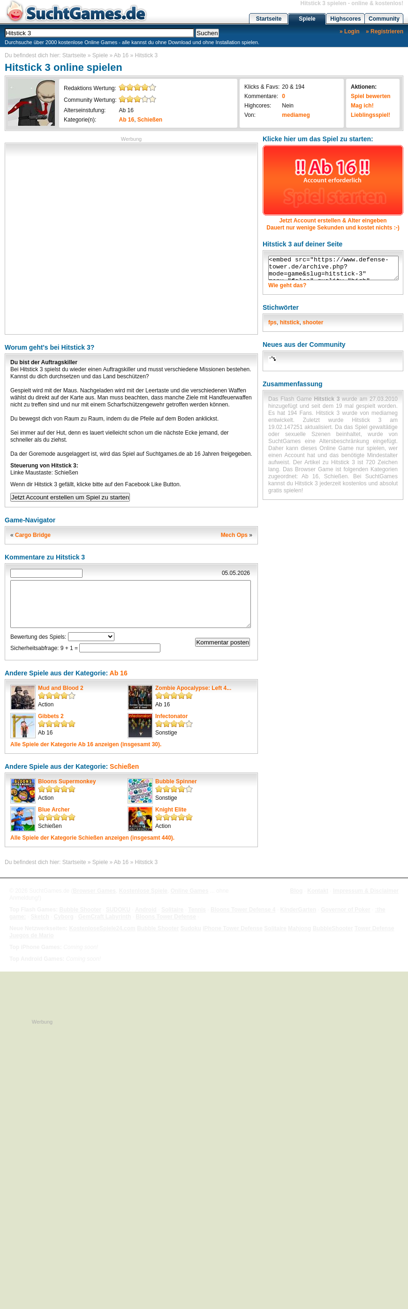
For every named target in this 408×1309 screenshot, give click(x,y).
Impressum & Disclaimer (366, 891)
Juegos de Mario (31, 935)
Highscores (345, 18)
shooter (312, 322)
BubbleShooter (333, 928)
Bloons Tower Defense (166, 916)
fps (272, 322)
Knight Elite (171, 809)
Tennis (197, 909)
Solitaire (172, 909)
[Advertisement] (89, 237)
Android (146, 909)
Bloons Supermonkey (67, 781)
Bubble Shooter (80, 909)
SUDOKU (118, 909)
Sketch (39, 916)
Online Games (190, 891)
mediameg (296, 115)
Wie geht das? (287, 285)
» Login (350, 31)
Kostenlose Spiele (143, 891)
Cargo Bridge (33, 535)
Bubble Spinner (176, 781)
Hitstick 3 (146, 55)
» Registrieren (384, 31)
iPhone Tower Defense (233, 928)
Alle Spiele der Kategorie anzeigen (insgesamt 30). (85, 744)
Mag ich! (362, 105)
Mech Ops (234, 535)
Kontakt (317, 891)
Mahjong (299, 928)
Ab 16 (121, 55)
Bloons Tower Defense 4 (243, 909)
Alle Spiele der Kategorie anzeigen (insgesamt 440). (92, 837)
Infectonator (171, 716)
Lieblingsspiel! (370, 115)
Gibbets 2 (51, 716)
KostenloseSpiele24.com (102, 928)
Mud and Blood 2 (60, 688)
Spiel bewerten (371, 96)
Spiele (307, 18)
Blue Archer (54, 809)
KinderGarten (298, 909)
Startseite (269, 18)
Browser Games (94, 891)
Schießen (149, 119)
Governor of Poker (345, 909)
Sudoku (191, 928)
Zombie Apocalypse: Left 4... (193, 688)
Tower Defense (374, 928)
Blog (296, 891)
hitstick (290, 322)
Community (384, 18)
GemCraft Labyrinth (104, 916)
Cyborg (64, 916)
